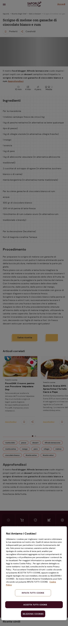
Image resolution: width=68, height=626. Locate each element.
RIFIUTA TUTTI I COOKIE (33, 593)
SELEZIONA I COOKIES (33, 614)
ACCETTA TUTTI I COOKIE (35, 604)
